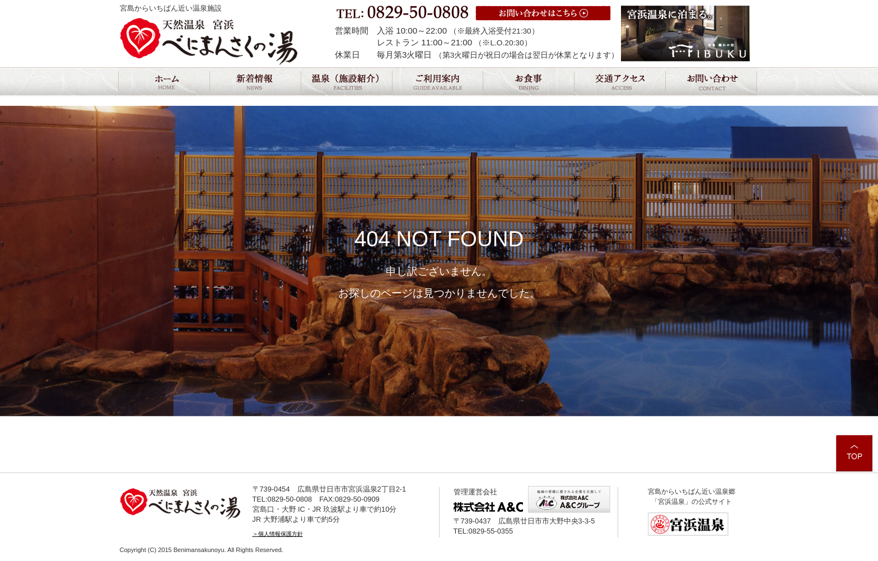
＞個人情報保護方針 (278, 534)
